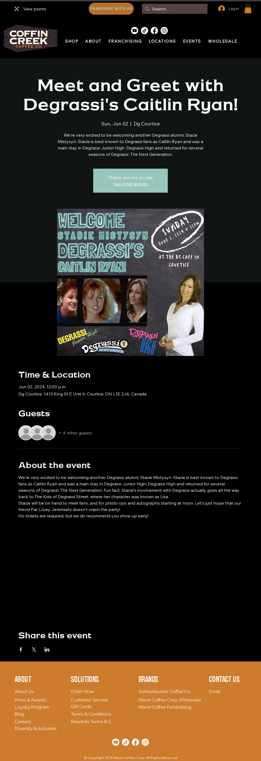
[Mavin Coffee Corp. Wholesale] (171, 700)
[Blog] (23, 714)
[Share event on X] (33, 649)
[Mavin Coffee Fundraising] (168, 707)
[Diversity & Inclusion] (50, 728)
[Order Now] (96, 691)
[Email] (217, 691)
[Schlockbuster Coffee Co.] (166, 691)
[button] (248, 8)
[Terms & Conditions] (108, 714)
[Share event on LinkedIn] (47, 649)
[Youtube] (134, 30)
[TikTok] (144, 30)
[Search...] (174, 9)
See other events (130, 184)
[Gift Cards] (96, 706)
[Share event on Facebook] (20, 649)
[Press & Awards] (40, 700)
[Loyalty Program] (39, 707)
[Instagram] (164, 30)
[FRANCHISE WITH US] (111, 9)
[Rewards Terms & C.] (115, 721)
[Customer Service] (96, 700)
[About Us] (52, 691)
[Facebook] (154, 30)
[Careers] (34, 721)
